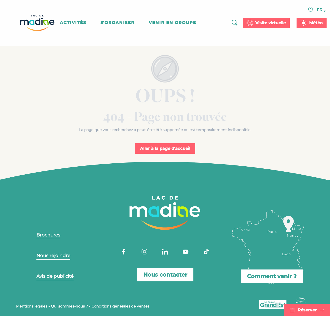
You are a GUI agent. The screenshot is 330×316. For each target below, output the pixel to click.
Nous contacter (165, 274)
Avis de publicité (55, 276)
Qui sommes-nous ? (69, 306)
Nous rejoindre (53, 255)
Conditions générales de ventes (120, 306)
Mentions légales (31, 306)
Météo (316, 22)
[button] (319, 10)
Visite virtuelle (270, 22)
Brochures (48, 235)
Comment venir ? (272, 274)
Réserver (307, 310)
